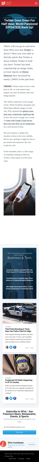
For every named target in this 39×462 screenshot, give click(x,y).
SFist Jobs (17, 453)
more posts (16, 445)
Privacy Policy (9, 456)
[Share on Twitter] (11, 347)
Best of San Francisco (27, 453)
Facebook (21, 458)
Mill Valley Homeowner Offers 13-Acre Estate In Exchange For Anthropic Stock (19, 288)
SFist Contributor (30, 18)
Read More (32, 444)
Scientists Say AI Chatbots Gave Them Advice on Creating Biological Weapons (19, 279)
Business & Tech (17, 18)
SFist (6, 453)
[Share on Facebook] (15, 347)
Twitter (27, 50)
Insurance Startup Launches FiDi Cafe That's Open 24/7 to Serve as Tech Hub (19, 271)
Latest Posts (12, 458)
